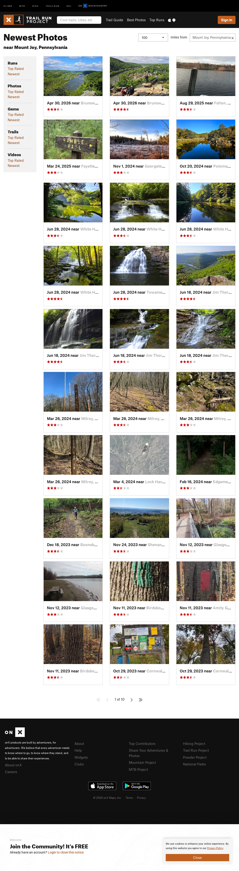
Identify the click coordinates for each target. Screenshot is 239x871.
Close (197, 857)
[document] (197, 851)
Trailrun (53, 5)
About (79, 743)
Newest (14, 74)
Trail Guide (114, 20)
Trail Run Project (196, 750)
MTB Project (138, 769)
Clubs (79, 764)
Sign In (226, 20)
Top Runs (156, 20)
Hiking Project (194, 743)
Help (78, 750)
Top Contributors (142, 743)
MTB (22, 5)
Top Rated (16, 68)
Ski (69, 5)
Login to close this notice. (66, 852)
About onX (13, 765)
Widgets (81, 757)
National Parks (194, 764)
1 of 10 (119, 699)
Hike (35, 5)
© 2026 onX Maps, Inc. (107, 797)
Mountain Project (142, 762)
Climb (8, 5)
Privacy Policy (215, 848)
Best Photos (136, 20)
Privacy (141, 797)
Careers (11, 772)
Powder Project (195, 757)
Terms (129, 797)
